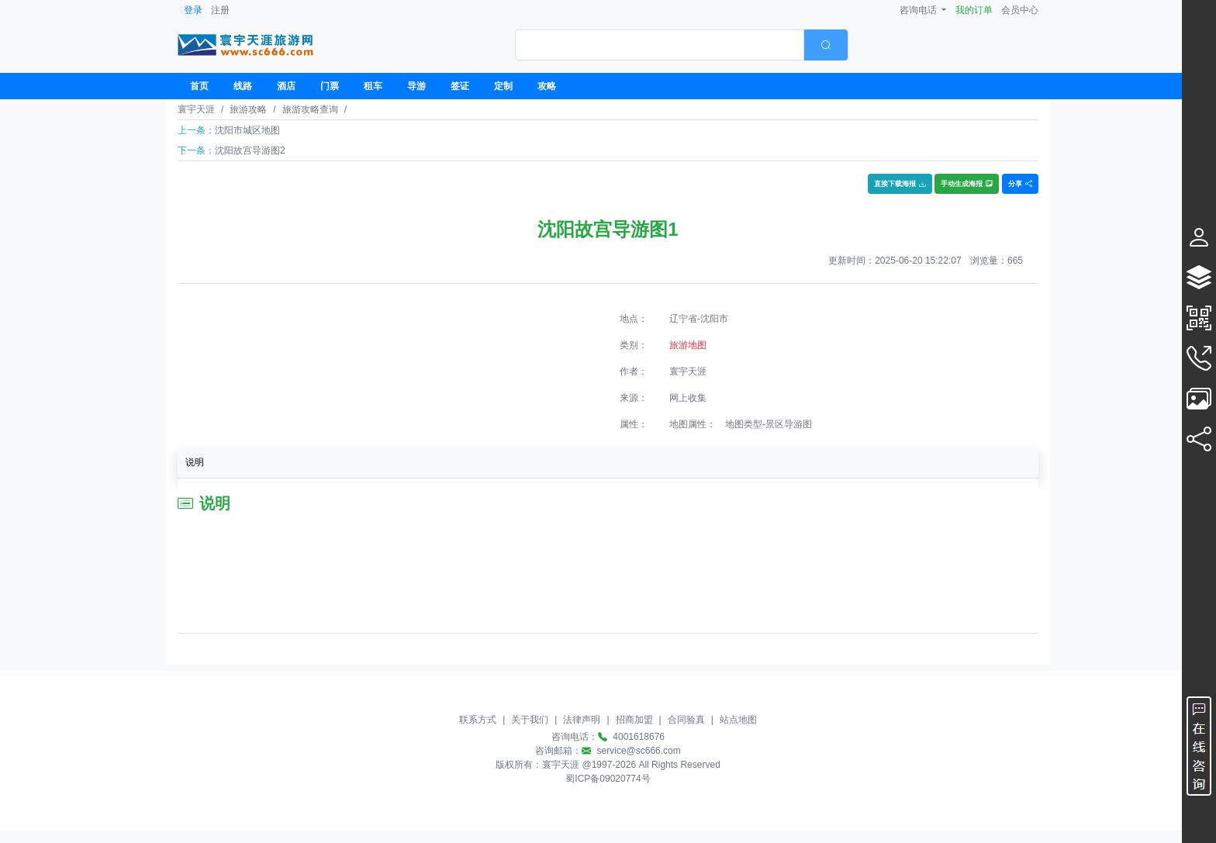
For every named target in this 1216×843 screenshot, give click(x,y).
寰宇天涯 (196, 109)
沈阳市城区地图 (247, 130)
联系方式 (477, 719)
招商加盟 (634, 719)
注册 (220, 10)
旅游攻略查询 (310, 109)
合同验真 (686, 719)
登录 (193, 10)
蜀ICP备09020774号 (607, 778)
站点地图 (738, 719)
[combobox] (681, 44)
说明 (194, 462)
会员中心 (1019, 10)
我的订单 (974, 10)
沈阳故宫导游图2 (250, 150)
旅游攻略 (248, 109)
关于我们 (529, 719)
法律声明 (581, 719)
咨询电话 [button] (919, 10)
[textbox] (659, 44)
